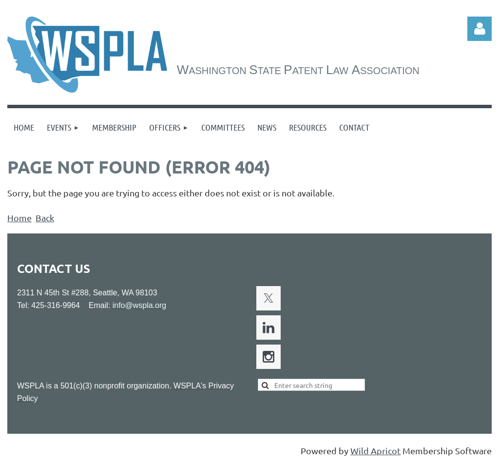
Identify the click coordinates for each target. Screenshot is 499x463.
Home (19, 217)
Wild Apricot (375, 450)
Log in (479, 29)
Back (45, 217)
